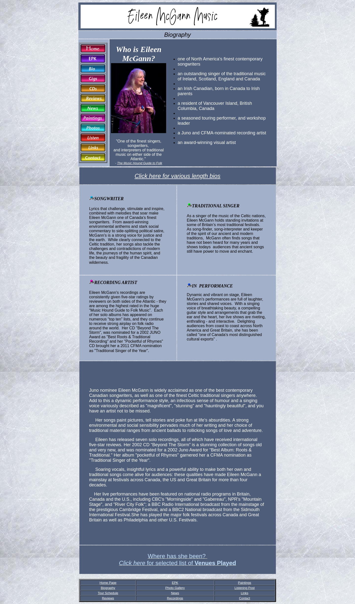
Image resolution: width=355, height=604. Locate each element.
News (175, 593)
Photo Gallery (175, 588)
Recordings (175, 598)
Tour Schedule (108, 593)
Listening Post (244, 588)
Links (244, 593)
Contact (244, 598)
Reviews (108, 598)
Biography (108, 588)
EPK (175, 583)
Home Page (108, 583)
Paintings (244, 583)
